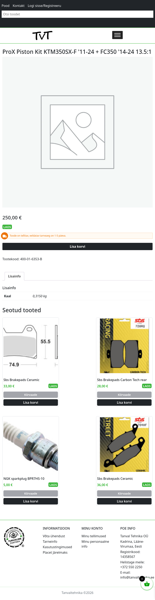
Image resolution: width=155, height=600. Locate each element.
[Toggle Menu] (117, 35)
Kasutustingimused (57, 547)
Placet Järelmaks (55, 552)
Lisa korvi (77, 246)
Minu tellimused (94, 536)
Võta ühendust (54, 536)
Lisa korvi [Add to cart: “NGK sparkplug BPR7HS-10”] (30, 501)
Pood (5, 5)
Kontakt (19, 5)
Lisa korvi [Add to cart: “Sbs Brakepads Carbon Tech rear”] (124, 402)
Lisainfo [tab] (14, 276)
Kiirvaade (30, 395)
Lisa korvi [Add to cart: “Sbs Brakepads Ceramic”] (30, 402)
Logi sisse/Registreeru (44, 5)
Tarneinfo (50, 541)
